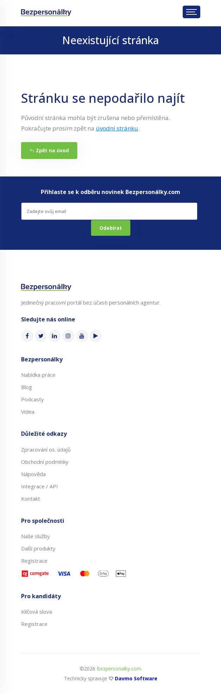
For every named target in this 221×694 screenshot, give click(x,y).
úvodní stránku (117, 128)
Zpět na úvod (49, 150)
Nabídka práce (38, 374)
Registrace (34, 560)
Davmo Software (136, 678)
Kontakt (30, 498)
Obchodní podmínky (45, 461)
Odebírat (110, 228)
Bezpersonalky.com (119, 668)
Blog (26, 387)
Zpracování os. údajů (46, 449)
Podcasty (32, 399)
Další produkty (38, 548)
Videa (27, 411)
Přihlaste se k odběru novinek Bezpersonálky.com (110, 192)
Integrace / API (39, 486)
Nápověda (33, 474)
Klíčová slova (36, 611)
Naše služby (35, 536)
